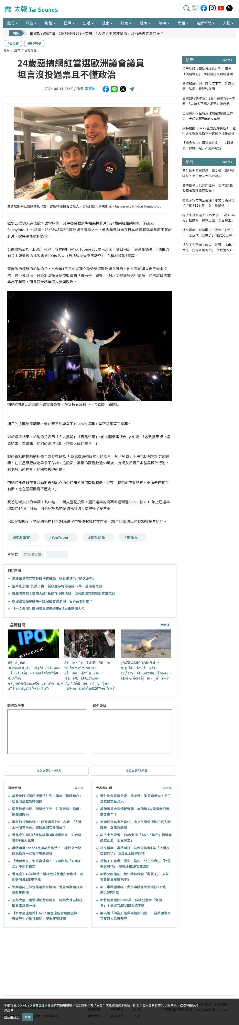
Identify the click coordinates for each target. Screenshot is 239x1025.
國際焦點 (30, 50)
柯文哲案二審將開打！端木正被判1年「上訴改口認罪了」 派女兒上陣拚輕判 (208, 232)
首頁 (6, 50)
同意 (27, 1017)
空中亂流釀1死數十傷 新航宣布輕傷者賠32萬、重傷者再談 (57, 586)
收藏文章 (32, 554)
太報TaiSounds (31, 9)
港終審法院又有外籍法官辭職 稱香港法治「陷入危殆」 (54, 578)
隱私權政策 (11, 1017)
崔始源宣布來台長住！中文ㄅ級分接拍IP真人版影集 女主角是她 (208, 203)
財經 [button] (48, 22)
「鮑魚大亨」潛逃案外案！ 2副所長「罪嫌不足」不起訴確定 (207, 145)
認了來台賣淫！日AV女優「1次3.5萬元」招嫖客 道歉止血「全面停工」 (208, 217)
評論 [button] (124, 22)
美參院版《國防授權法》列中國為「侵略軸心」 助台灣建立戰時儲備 (207, 71)
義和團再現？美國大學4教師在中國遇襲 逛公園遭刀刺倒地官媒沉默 (63, 593)
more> (227, 59)
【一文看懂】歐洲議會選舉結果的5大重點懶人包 (48, 608)
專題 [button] (181, 22)
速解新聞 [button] (204, 22)
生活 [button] (86, 22)
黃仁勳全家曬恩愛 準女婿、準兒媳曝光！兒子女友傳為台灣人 (208, 173)
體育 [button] (143, 22)
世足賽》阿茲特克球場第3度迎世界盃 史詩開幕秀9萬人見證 (207, 116)
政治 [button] (29, 22)
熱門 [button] (10, 22)
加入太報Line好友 (48, 770)
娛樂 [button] (162, 22)
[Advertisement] (40, 962)
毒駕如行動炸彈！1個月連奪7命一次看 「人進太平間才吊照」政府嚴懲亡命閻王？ (97, 33)
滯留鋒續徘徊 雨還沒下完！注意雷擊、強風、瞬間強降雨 (208, 86)
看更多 (165, 625)
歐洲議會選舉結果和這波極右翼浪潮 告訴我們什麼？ (52, 601)
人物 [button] (226, 22)
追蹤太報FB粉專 (136, 770)
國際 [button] (67, 22)
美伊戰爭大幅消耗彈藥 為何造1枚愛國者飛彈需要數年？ (207, 188)
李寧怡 (90, 88)
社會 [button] (105, 22)
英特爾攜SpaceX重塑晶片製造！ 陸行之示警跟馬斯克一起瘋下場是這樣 (209, 131)
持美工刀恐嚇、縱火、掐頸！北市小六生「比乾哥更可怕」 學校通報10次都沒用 (208, 247)
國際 (17, 50)
